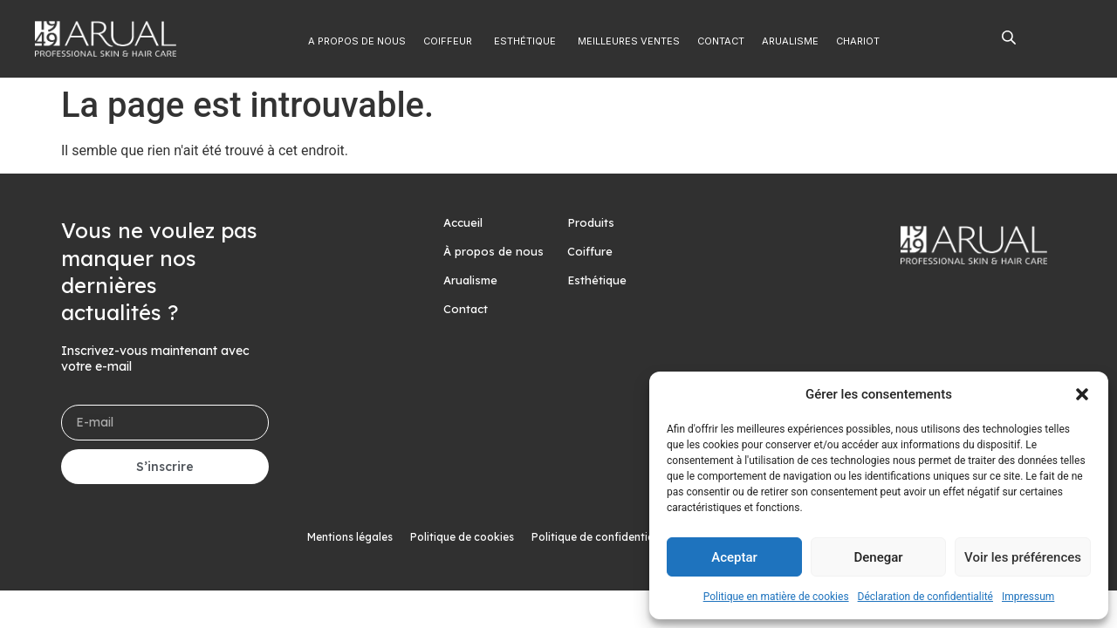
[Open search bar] (1009, 37)
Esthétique (597, 280)
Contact (465, 309)
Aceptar (734, 557)
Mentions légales (350, 536)
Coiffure (590, 251)
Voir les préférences (1022, 557)
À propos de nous (493, 251)
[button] (1082, 394)
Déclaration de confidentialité (925, 596)
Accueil (463, 222)
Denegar (877, 557)
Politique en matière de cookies (776, 596)
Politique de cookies (462, 536)
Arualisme (470, 280)
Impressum (1028, 596)
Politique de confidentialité (600, 536)
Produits (590, 222)
